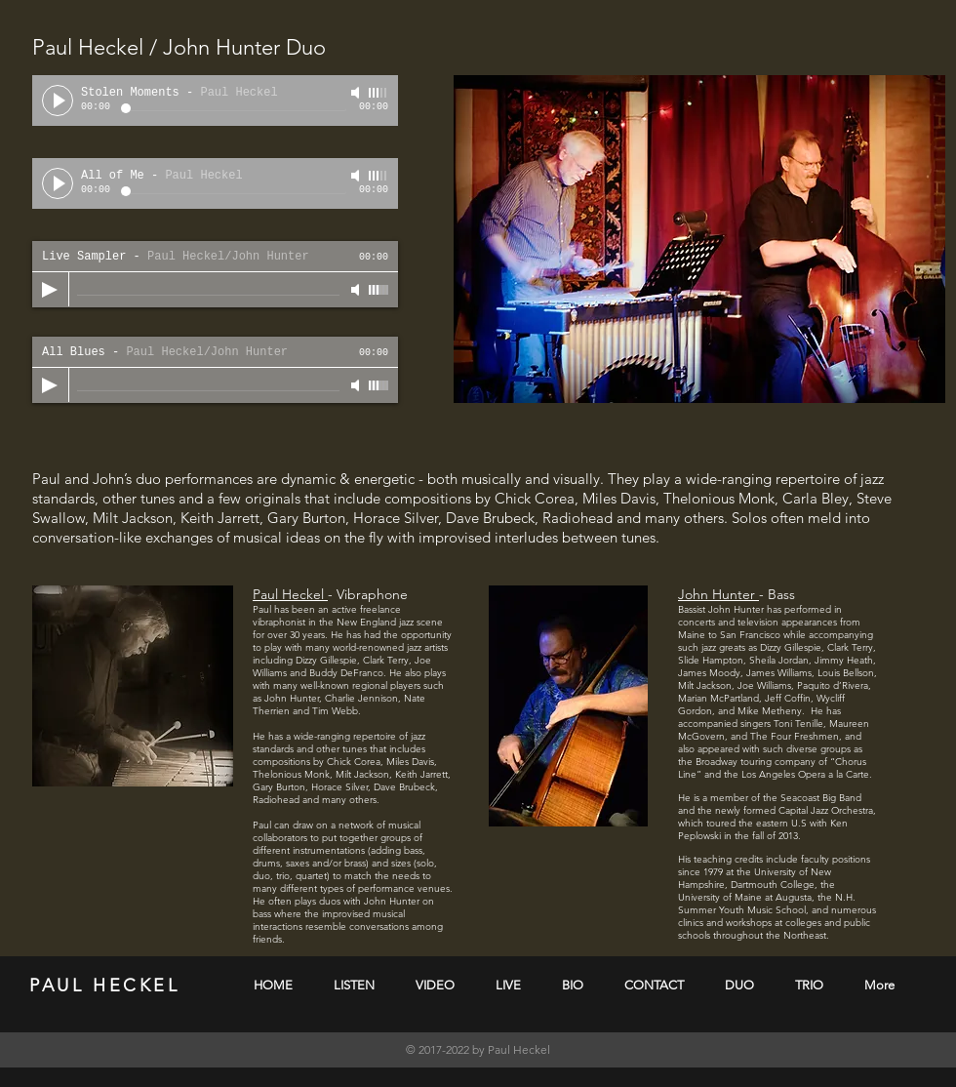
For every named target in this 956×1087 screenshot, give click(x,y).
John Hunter (718, 594)
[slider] (378, 93)
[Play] (57, 100)
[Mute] (357, 92)
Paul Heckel (290, 594)
